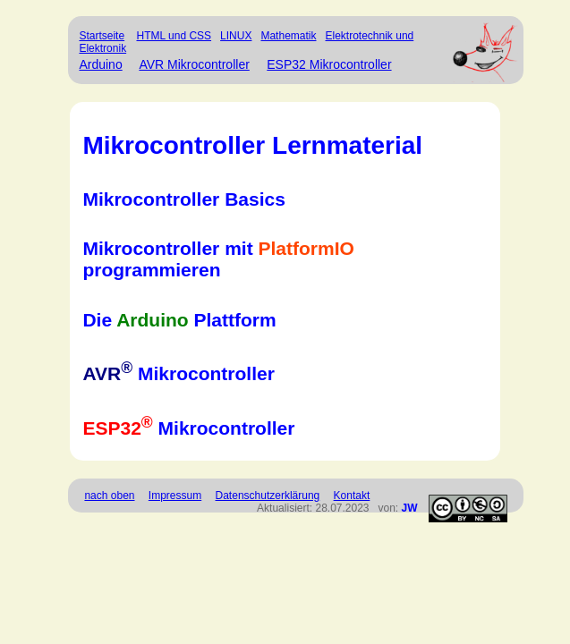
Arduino (100, 64)
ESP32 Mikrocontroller (329, 64)
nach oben (109, 495)
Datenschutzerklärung (268, 495)
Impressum (175, 495)
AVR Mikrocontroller (194, 64)
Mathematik (288, 36)
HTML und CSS (173, 36)
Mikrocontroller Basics (183, 199)
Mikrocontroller (178, 373)
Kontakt (352, 495)
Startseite (101, 36)
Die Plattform (179, 319)
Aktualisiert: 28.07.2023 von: (337, 508)
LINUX (235, 36)
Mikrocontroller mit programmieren (217, 259)
